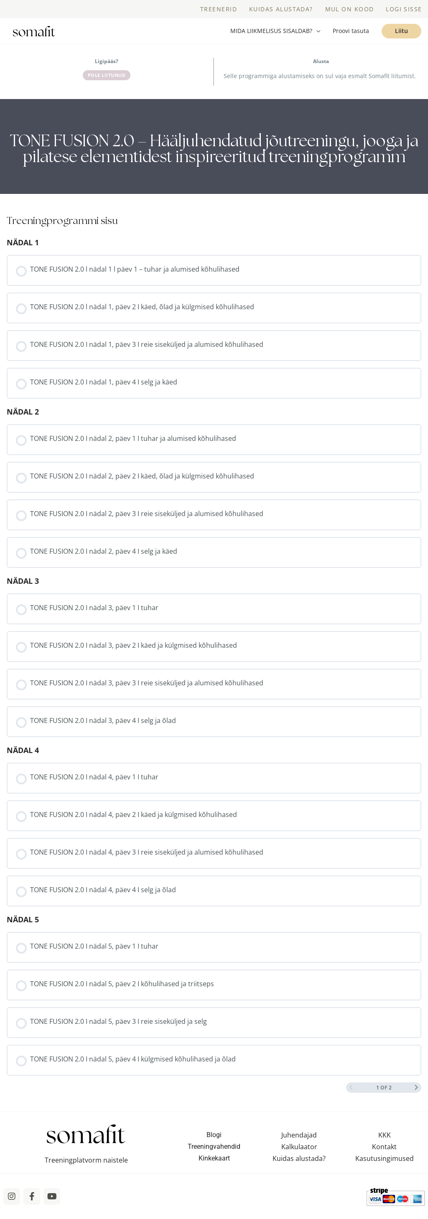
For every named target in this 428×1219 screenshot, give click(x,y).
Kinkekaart (214, 1166)
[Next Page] (416, 1095)
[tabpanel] (214, 154)
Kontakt (384, 1154)
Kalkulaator (299, 1154)
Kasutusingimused (384, 1166)
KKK (384, 1142)
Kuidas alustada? (299, 1166)
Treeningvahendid (214, 1154)
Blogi (214, 1142)
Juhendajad (299, 1142)
